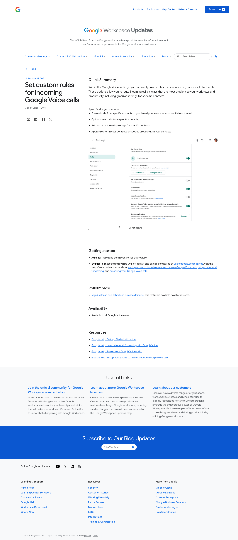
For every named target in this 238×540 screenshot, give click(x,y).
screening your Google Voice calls (128, 271)
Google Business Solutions (171, 502)
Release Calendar (188, 9)
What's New (27, 512)
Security (93, 487)
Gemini (99, 56)
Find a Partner (96, 502)
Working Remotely (98, 497)
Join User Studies (166, 512)
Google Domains (165, 492)
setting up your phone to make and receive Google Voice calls (162, 267)
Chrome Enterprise (167, 497)
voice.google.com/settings (188, 263)
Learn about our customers (172, 388)
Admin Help (27, 487)
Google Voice (32, 107)
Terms (95, 536)
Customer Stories (98, 492)
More (166, 56)
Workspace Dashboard (34, 507)
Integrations (95, 517)
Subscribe (217, 9)
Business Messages (167, 507)
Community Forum (31, 497)
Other (43, 107)
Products (138, 9)
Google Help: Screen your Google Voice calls (117, 351)
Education (148, 56)
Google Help (28, 502)
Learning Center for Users (36, 492)
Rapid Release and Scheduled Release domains (118, 295)
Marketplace (95, 507)
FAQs (91, 512)
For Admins (152, 9)
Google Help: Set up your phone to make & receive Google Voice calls (130, 357)
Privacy (88, 536)
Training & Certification (101, 521)
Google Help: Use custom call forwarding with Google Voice (125, 345)
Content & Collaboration (72, 56)
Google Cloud (164, 487)
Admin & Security (123, 56)
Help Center (168, 9)
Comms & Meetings (37, 56)
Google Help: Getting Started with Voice (114, 339)
